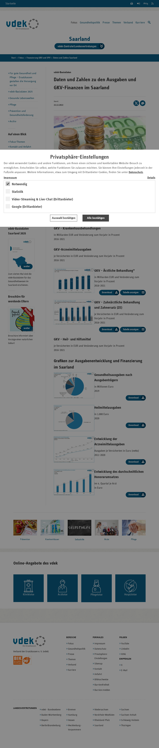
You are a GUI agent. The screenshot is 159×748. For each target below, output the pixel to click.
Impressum (10, 177)
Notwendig (19, 184)
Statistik (17, 192)
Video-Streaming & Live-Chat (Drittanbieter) (42, 199)
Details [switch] (151, 177)
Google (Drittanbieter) (27, 206)
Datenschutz (136, 172)
